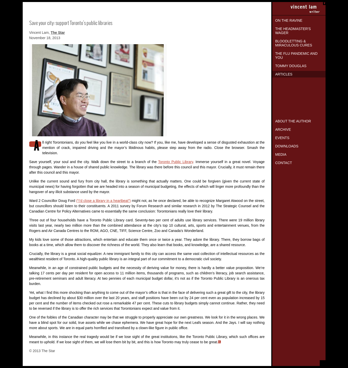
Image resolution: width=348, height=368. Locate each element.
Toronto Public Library (175, 162)
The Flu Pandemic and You (296, 55)
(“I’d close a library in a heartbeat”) (103, 201)
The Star (58, 33)
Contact (283, 163)
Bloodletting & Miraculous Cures (293, 43)
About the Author (293, 121)
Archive (283, 129)
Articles (283, 74)
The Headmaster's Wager (293, 31)
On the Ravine (289, 20)
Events (282, 138)
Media (280, 154)
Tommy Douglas (291, 66)
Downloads (287, 146)
